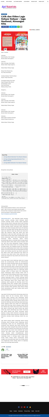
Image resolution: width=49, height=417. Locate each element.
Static (33, 411)
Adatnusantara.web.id (6, 218)
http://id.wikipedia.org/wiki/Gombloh (9, 214)
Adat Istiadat (9, 1)
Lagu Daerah (26, 1)
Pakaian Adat (34, 1)
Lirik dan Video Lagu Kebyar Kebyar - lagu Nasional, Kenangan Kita (13, 20)
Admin (7, 349)
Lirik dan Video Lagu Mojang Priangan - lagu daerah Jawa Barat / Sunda (22, 356)
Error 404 (37, 411)
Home (2, 1)
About (11, 411)
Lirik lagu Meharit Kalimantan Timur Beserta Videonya (15, 156)
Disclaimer (20, 411)
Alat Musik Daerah (18, 1)
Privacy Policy (27, 411)
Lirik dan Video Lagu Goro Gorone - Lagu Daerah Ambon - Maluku (6, 356)
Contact (15, 411)
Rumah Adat (41, 1)
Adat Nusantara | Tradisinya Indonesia (24, 415)
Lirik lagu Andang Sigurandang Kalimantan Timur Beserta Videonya (14, 159)
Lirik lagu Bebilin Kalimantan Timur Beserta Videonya (15, 162)
